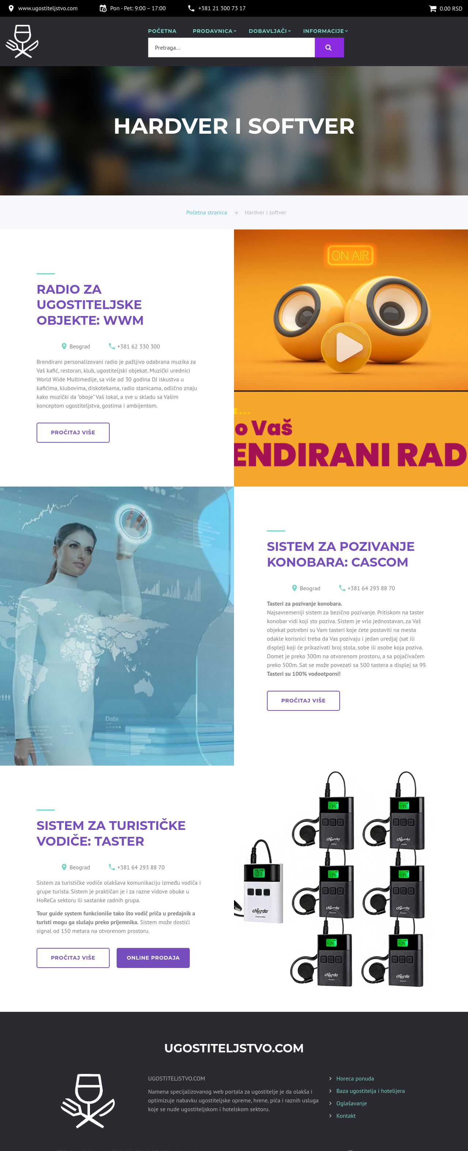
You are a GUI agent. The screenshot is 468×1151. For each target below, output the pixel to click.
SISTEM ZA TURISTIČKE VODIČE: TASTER (111, 833)
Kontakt (346, 1115)
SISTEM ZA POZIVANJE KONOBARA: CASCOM (341, 554)
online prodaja (153, 957)
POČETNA (162, 31)
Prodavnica (213, 31)
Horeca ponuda (355, 1078)
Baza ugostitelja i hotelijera (370, 1090)
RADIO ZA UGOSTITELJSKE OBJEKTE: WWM (90, 305)
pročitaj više (73, 432)
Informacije (323, 31)
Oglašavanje (351, 1103)
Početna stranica (206, 212)
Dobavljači (268, 31)
